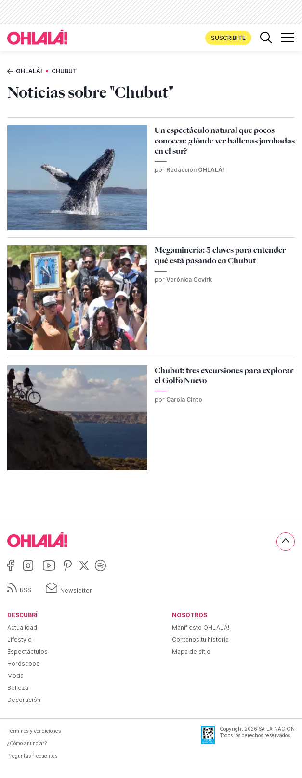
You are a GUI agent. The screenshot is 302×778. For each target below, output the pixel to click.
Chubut (64, 71)
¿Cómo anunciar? (27, 743)
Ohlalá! (29, 71)
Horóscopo (23, 663)
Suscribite (228, 37)
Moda (15, 675)
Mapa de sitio (191, 651)
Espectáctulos (27, 651)
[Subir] (285, 541)
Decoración (23, 699)
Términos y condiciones (34, 731)
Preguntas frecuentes (32, 756)
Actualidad (22, 627)
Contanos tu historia (200, 639)
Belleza (17, 687)
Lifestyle (19, 639)
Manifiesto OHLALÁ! (200, 627)
